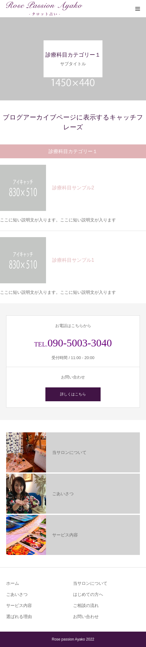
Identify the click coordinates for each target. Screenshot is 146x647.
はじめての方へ (88, 594)
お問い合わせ (86, 616)
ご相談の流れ (86, 605)
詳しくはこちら (73, 394)
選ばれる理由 (19, 616)
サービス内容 (19, 605)
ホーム (12, 583)
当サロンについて (90, 583)
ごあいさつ (17, 594)
